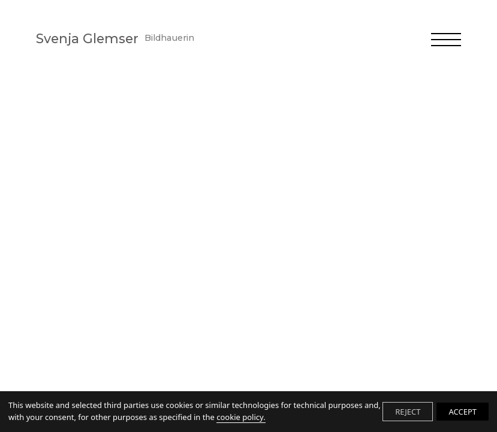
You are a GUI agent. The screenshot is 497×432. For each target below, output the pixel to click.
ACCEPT (462, 411)
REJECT (407, 411)
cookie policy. (240, 417)
